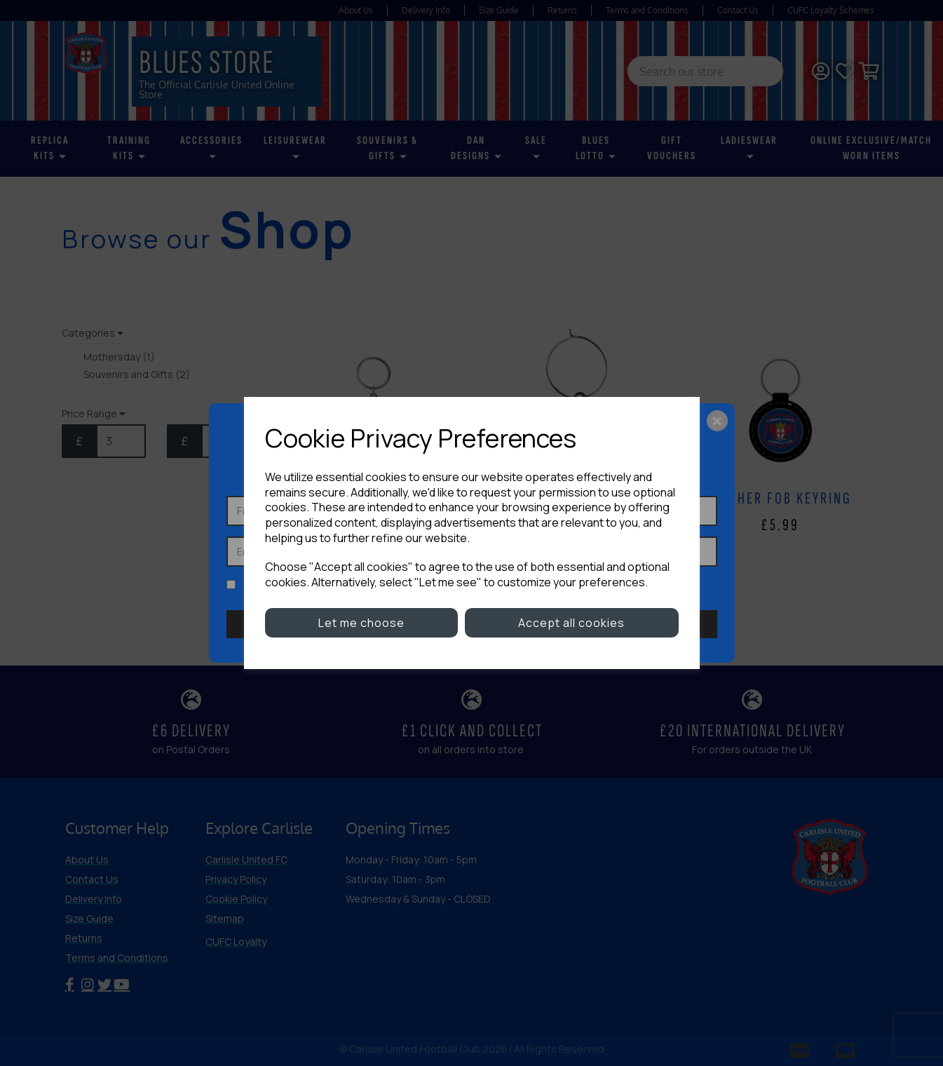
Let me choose (361, 622)
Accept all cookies (571, 622)
